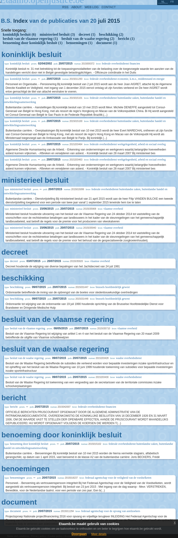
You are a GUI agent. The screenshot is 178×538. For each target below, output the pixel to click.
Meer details (98, 534)
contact (109, 7)
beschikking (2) (111, 34)
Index (20, 21)
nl (163, 1)
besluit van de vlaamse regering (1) (30, 39)
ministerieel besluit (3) (57, 34)
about (76, 7)
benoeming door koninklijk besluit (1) (33, 43)
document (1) (106, 43)
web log (92, 7)
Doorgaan (79, 534)
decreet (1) (87, 34)
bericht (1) (126, 39)
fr (172, 1)
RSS (65, 7)
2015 (114, 21)
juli (102, 21)
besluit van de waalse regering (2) (87, 39)
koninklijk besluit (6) (19, 34)
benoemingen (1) (79, 43)
